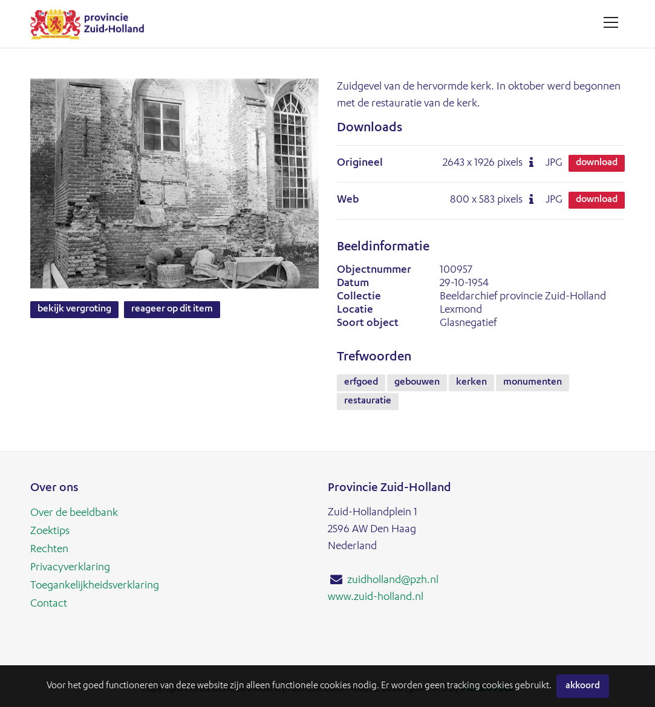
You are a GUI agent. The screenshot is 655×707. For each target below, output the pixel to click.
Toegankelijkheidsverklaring (94, 586)
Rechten (49, 550)
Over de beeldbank (74, 513)
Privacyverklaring (70, 568)
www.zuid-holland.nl (375, 597)
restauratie (367, 401)
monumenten (532, 382)
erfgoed (361, 382)
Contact (48, 604)
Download (597, 163)
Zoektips (50, 532)
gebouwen (417, 382)
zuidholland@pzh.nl (392, 581)
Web (348, 200)
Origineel (360, 163)
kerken (471, 382)
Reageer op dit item (172, 309)
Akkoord (582, 686)
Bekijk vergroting (74, 309)
